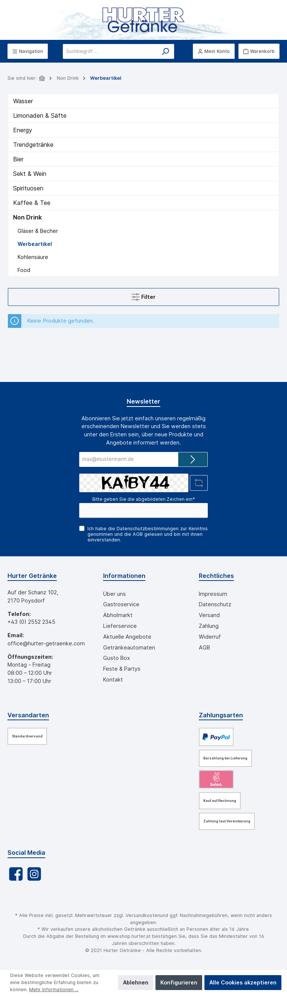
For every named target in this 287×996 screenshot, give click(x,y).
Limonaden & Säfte (40, 115)
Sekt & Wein (29, 173)
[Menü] (27, 51)
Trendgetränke (33, 144)
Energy (22, 130)
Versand (209, 615)
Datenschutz (215, 604)
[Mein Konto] (214, 51)
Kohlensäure (33, 257)
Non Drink (27, 217)
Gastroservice (121, 604)
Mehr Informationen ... (53, 989)
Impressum (213, 594)
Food (24, 270)
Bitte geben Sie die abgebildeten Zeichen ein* (143, 499)
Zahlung (209, 626)
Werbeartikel (35, 244)
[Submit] (193, 459)
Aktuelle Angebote (127, 636)
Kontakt (113, 679)
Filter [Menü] (143, 295)
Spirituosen (28, 188)
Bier (18, 159)
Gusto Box (116, 658)
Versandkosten (143, 915)
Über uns (114, 594)
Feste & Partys (122, 668)
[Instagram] (34, 874)
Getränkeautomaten (129, 647)
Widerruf (210, 636)
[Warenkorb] (259, 51)
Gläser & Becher (38, 231)
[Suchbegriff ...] (110, 51)
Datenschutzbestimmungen (148, 528)
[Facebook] (15, 874)
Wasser (23, 101)
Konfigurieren (178, 982)
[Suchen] (165, 51)
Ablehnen (135, 982)
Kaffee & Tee (31, 202)
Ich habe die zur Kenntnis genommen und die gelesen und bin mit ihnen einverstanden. (147, 534)
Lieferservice (120, 626)
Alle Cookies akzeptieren (243, 982)
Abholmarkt (118, 615)
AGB (138, 534)
